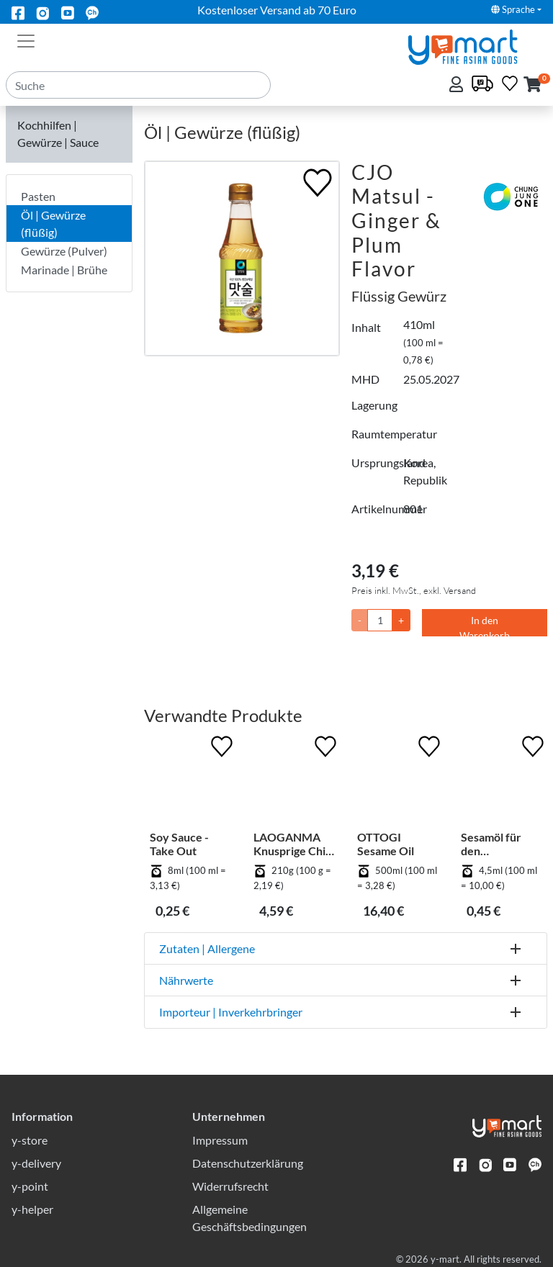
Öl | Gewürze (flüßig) (53, 223)
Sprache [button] (513, 9)
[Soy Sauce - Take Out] (190, 781)
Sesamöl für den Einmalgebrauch (498, 843)
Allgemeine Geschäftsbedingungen (249, 1217)
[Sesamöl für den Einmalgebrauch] (501, 781)
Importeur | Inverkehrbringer (230, 1012)
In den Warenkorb (484, 625)
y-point (30, 1186)
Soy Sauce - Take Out (179, 843)
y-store (30, 1140)
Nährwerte (186, 980)
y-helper (32, 1209)
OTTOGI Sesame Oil (385, 843)
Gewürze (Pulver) (64, 251)
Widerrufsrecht (230, 1186)
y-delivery (36, 1163)
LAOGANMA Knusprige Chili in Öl (292, 843)
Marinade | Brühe (64, 269)
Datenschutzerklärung (247, 1163)
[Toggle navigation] (26, 39)
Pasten (38, 196)
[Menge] (379, 620)
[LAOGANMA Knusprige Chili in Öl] (294, 781)
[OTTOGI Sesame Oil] (397, 781)
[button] (532, 85)
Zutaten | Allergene (207, 948)
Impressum (220, 1140)
